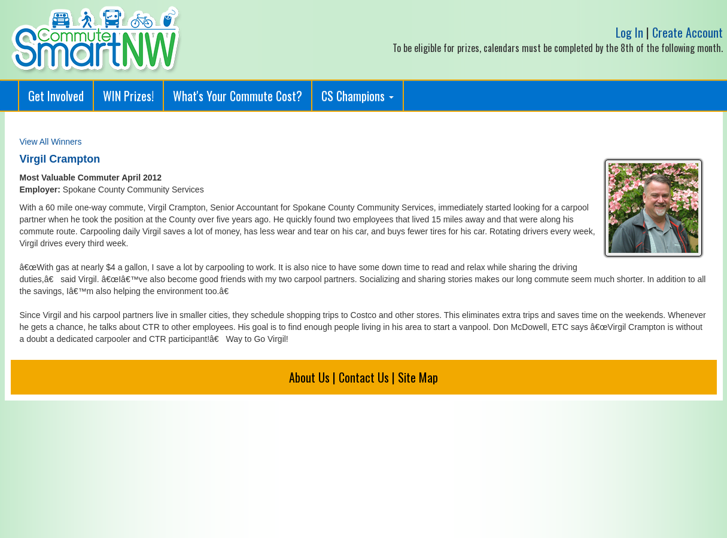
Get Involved (56, 96)
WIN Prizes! (128, 96)
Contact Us (364, 377)
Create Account (687, 32)
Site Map (418, 377)
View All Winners (51, 141)
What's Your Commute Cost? (237, 96)
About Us (309, 377)
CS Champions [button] (357, 96)
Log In (629, 32)
